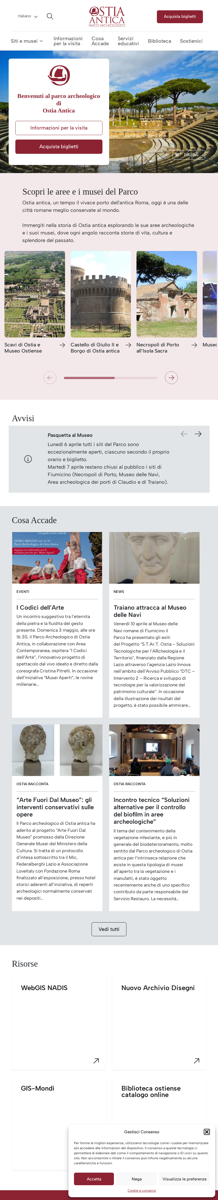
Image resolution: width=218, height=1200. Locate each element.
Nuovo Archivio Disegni (163, 1027)
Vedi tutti (109, 929)
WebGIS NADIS (63, 1027)
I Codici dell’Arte (40, 607)
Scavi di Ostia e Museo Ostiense (23, 348)
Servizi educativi (128, 41)
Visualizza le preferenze (184, 1179)
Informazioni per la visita (68, 41)
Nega (137, 1179)
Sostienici (191, 41)
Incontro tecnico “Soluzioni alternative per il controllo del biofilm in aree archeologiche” (152, 810)
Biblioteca (159, 41)
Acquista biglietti (180, 16)
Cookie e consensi (142, 1190)
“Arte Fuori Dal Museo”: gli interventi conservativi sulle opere (55, 807)
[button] (207, 1132)
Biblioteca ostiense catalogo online (163, 1127)
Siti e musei (24, 41)
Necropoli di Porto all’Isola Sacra (157, 348)
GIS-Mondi (63, 1127)
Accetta (94, 1179)
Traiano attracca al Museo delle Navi (150, 611)
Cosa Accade (100, 41)
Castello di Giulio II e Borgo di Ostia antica (95, 348)
